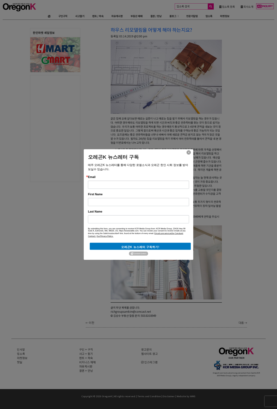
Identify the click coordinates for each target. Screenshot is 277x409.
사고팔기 (79, 16)
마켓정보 (224, 16)
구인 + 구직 (86, 349)
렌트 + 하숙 (86, 358)
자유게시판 (117, 16)
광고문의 (146, 349)
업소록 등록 (227, 6)
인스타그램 (149, 362)
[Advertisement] (55, 128)
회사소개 (247, 6)
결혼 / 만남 (156, 16)
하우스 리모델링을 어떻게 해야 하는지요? (151, 29)
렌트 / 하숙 (98, 16)
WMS (193, 396)
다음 (242, 322)
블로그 (172, 16)
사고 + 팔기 (86, 354)
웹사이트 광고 (149, 354)
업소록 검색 (195, 6)
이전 (90, 322)
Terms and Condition (149, 396)
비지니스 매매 (87, 362)
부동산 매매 (137, 16)
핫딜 (19, 362)
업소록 (208, 16)
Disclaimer (169, 396)
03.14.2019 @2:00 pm (133, 36)
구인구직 (62, 16)
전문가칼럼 (192, 16)
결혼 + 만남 (86, 370)
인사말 (21, 349)
